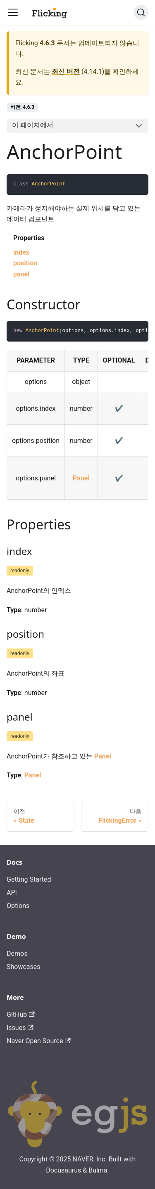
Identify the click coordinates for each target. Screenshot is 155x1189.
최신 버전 (66, 71)
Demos (17, 953)
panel (21, 274)
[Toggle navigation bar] (13, 12)
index (21, 252)
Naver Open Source (39, 1041)
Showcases (24, 967)
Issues (20, 1028)
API (12, 892)
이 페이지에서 (32, 125)
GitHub (21, 1014)
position (25, 263)
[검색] (141, 12)
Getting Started (29, 879)
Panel (81, 478)
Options (18, 906)
